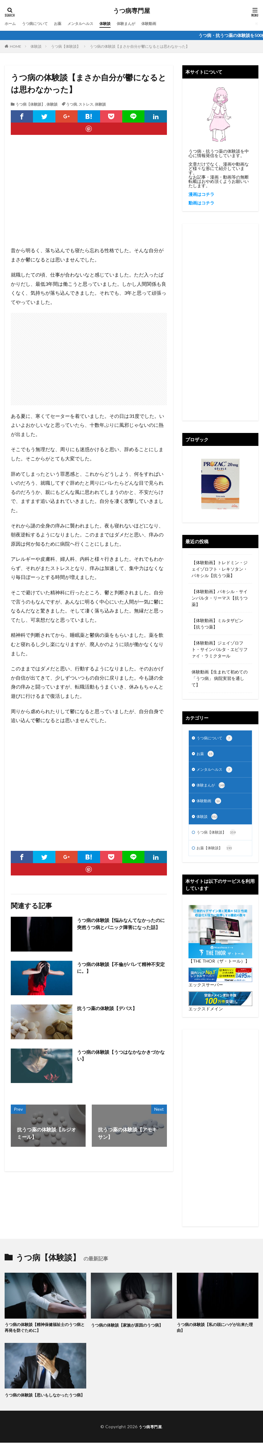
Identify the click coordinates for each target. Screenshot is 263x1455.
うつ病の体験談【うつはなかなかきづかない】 (121, 1055)
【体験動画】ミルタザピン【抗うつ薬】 (217, 623)
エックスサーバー (205, 989)
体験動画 (166, 23)
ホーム (11, 23)
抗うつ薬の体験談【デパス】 (109, 1008)
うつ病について (39, 23)
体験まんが (141, 23)
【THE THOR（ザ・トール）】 (218, 965)
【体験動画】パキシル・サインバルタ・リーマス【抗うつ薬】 (220, 598)
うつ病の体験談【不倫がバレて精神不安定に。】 (121, 968)
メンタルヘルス (90, 23)
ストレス (86, 104)
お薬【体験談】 (216, 853)
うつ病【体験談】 (65, 46)
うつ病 (71, 104)
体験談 (117, 23)
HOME (15, 46)
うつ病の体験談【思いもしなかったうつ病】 (43, 1404)
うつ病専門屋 (131, 11)
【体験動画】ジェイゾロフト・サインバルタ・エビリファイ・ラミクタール (220, 649)
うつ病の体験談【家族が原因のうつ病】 (129, 1329)
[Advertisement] (89, 196)
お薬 (64, 23)
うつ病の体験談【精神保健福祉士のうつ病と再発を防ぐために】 (43, 1333)
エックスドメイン (205, 1013)
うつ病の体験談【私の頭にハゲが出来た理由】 (215, 1333)
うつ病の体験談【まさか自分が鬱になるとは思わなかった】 (139, 46)
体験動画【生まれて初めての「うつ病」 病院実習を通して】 (220, 678)
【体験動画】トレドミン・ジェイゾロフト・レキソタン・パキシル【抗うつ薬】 (220, 569)
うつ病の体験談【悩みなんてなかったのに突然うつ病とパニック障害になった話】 (121, 927)
